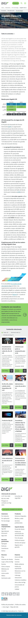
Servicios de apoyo (20, 543)
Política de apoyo (19, 540)
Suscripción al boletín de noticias (12, 509)
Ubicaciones (18, 578)
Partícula (3, 546)
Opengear (4, 544)
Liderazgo (17, 575)
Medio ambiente (19, 564)
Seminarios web (5, 578)
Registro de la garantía (18, 546)
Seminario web (15, 332)
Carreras (17, 562)
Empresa (17, 555)
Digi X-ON (4, 536)
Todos (5, 332)
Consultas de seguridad (18, 497)
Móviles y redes (19, 518)
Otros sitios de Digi (20, 582)
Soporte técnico (19, 527)
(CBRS (19, 192)
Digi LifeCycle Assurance (5, 532)
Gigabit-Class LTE (24, 7)
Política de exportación (18, 567)
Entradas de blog (8, 335)
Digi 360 (3, 529)
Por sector (3, 10)
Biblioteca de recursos (5, 570)
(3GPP (9, 127)
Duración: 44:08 (21, 355)
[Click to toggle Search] (21, 3)
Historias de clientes (7, 559)
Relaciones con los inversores (20, 572)
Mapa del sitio (14, 607)
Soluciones (7, 7)
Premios (17, 559)
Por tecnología (15, 7)
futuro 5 (15, 294)
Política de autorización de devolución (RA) (19, 534)
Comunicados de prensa (19, 586)
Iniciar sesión (5, 573)
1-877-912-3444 (5, 496)
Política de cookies (20, 605)
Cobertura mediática (20, 580)
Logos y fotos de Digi (7, 562)
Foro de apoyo (19, 538)
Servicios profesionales (18, 522)
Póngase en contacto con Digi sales (6, 503)
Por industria (5, 516)
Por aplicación (11, 10)
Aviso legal (6, 607)
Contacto (15, 3)
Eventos (3, 564)
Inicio (2, 7)
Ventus (3, 551)
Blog (2, 557)
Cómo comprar (5, 566)
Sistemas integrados (20, 516)
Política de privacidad (7, 605)
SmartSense (4, 548)
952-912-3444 (5, 498)
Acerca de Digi (19, 557)
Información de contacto (8, 494)
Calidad (17, 589)
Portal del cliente (19, 529)
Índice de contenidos (8, 34)
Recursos (4, 555)
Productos (18, 514)
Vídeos (3, 576)
